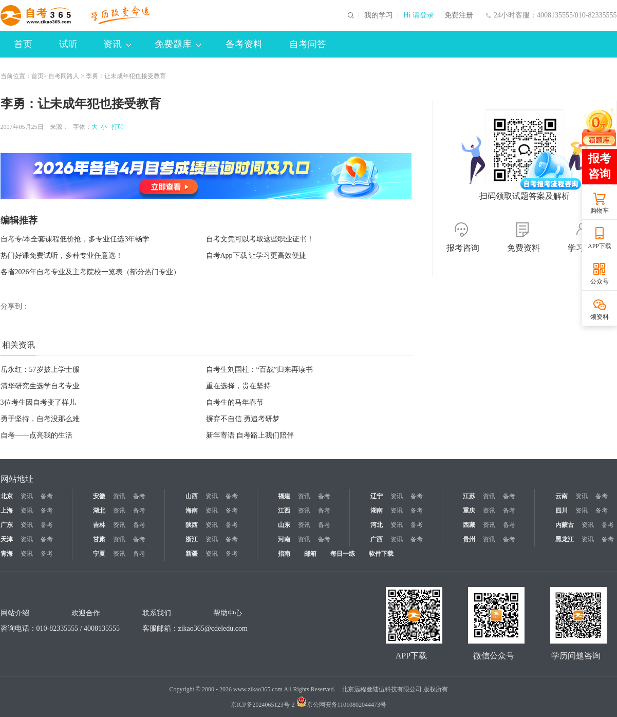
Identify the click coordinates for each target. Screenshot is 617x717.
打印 (116, 126)
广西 (376, 539)
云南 (561, 496)
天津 (7, 539)
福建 (284, 496)
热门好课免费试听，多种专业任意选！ (62, 255)
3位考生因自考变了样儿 (38, 402)
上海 (7, 510)
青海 (7, 553)
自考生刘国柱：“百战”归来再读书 (259, 369)
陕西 (191, 525)
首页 (23, 44)
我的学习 (378, 15)
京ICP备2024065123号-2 (263, 704)
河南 (284, 539)
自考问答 (307, 44)
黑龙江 (564, 539)
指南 (284, 553)
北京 (7, 496)
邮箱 (310, 553)
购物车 (599, 210)
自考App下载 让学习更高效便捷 (256, 255)
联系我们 (156, 613)
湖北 (99, 510)
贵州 (469, 539)
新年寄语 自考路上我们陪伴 (250, 435)
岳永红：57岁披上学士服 (40, 369)
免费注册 (458, 15)
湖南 (376, 510)
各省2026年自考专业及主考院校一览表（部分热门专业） (90, 272)
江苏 (469, 496)
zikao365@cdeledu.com (213, 628)
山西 (191, 496)
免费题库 (178, 44)
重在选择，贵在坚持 (238, 386)
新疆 (191, 553)
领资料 (599, 316)
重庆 (469, 510)
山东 (284, 525)
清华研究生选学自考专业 (40, 386)
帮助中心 (227, 613)
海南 (191, 510)
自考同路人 (63, 76)
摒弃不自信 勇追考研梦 (243, 419)
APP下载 (599, 246)
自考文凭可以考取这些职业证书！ (260, 239)
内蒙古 (564, 525)
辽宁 (376, 496)
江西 (284, 510)
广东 (7, 525)
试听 (68, 44)
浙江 (191, 539)
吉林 (99, 525)
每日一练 (342, 553)
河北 (376, 525)
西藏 (469, 525)
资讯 (117, 44)
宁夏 (99, 553)
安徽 (99, 496)
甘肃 (99, 539)
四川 (561, 510)
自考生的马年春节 (235, 402)
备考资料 (244, 44)
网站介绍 (15, 613)
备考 (47, 496)
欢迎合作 (85, 613)
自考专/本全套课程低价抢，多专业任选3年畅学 (75, 239)
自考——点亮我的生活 (36, 435)
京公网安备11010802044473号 (341, 704)
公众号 (599, 281)
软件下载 (381, 553)
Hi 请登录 (418, 15)
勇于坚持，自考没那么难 (40, 419)
